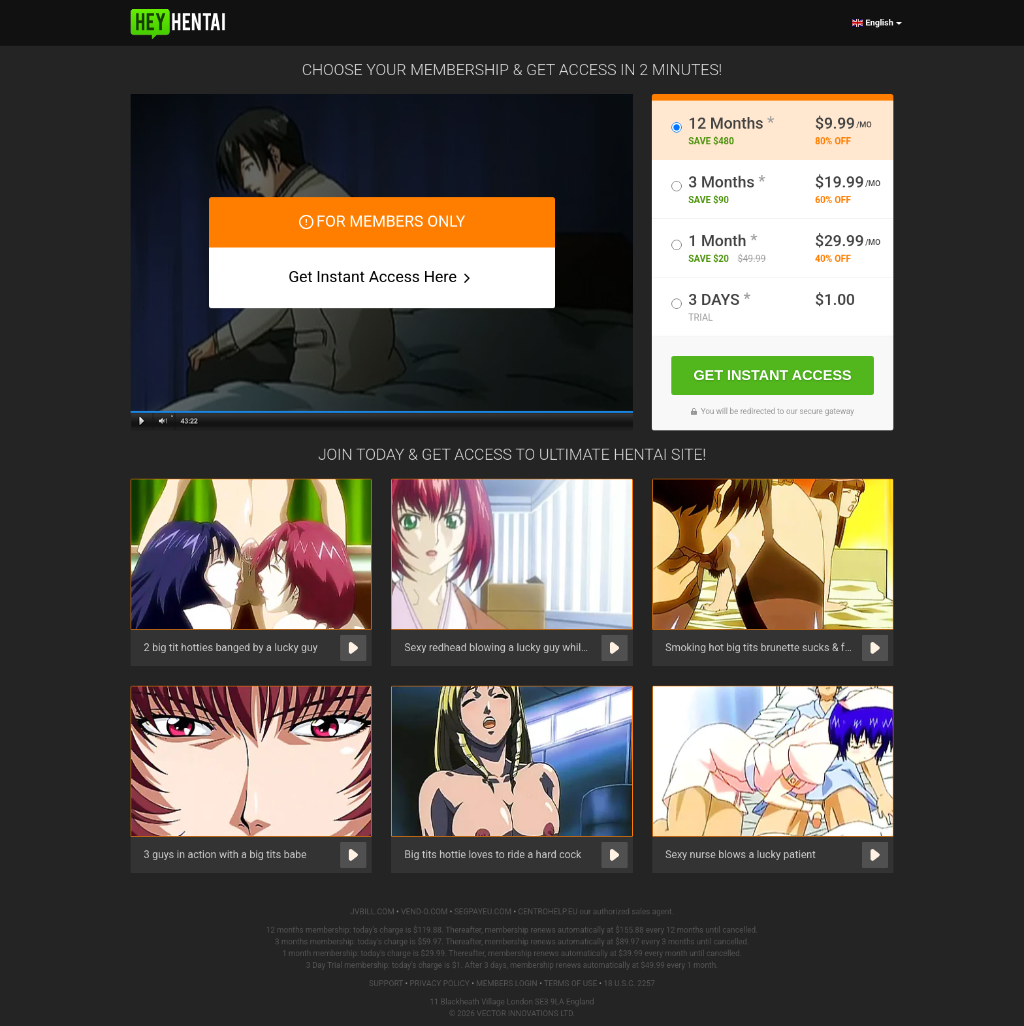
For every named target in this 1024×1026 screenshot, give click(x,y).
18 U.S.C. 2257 (629, 983)
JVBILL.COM (372, 911)
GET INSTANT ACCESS (773, 375)
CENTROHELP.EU (547, 911)
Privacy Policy (439, 983)
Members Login (506, 983)
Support (386, 983)
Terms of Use (571, 983)
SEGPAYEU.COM (482, 911)
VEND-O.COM (424, 911)
